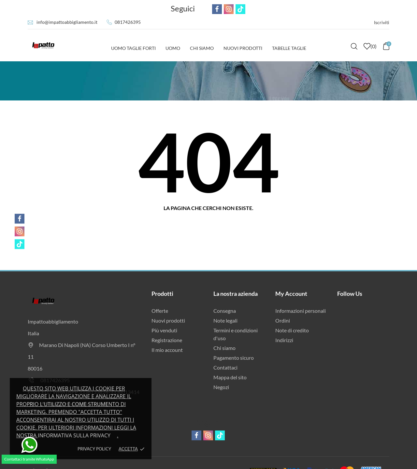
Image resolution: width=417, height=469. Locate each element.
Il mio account (167, 350)
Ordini (282, 320)
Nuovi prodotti (168, 320)
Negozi (221, 387)
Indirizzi (284, 340)
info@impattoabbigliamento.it (66, 22)
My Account (291, 293)
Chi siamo (224, 348)
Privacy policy (94, 448)
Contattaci (225, 367)
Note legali (225, 320)
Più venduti (164, 330)
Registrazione (166, 340)
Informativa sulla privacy (74, 435)
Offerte (159, 311)
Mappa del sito (230, 377)
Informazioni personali (300, 311)
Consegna (224, 311)
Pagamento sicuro (233, 358)
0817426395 (128, 22)
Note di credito (292, 330)
